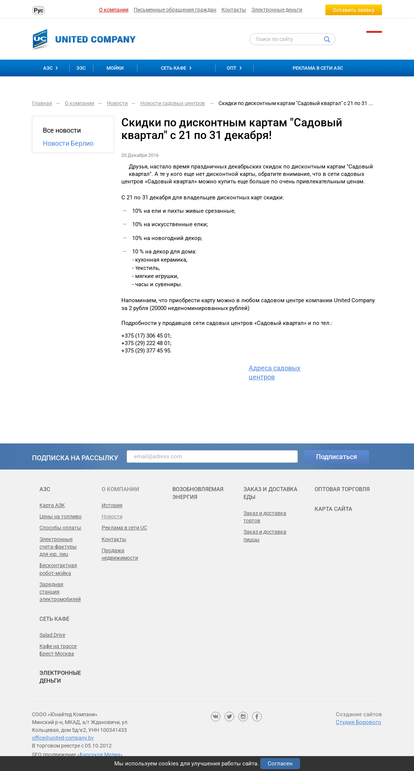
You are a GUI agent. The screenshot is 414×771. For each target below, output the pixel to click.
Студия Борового (358, 722)
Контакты (234, 10)
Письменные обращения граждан (175, 10)
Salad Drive (52, 635)
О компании (113, 10)
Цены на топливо (60, 516)
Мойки (115, 68)
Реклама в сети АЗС (318, 68)
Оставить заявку (354, 10)
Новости (112, 516)
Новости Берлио (68, 143)
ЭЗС (81, 68)
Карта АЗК (52, 505)
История (112, 505)
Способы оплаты (60, 528)
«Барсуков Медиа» (100, 755)
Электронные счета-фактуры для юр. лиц (58, 546)
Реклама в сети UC (124, 528)
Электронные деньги (276, 10)
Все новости (62, 130)
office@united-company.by (63, 738)
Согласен (280, 763)
